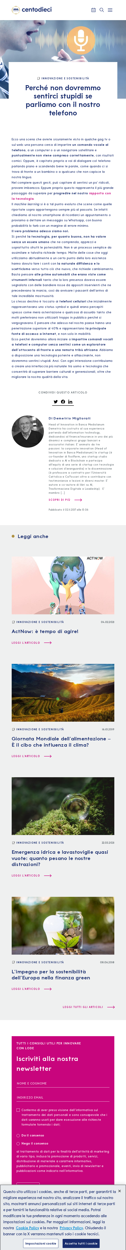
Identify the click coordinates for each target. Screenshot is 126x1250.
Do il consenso (32, 1135)
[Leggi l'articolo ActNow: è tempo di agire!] (31, 643)
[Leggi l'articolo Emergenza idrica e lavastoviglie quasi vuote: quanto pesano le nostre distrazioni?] (31, 876)
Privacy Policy (71, 1230)
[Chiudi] (119, 1193)
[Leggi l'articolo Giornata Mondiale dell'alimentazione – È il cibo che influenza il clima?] (31, 756)
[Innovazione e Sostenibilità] (63, 79)
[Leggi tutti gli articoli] (88, 1007)
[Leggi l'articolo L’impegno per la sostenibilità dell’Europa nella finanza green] (31, 989)
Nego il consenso (32, 1143)
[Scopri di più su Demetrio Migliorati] (65, 500)
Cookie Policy (27, 1230)
